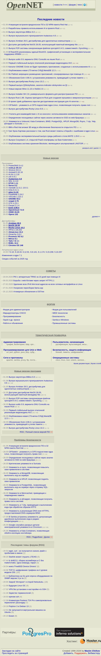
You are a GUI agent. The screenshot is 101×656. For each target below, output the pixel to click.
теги (80, 5)
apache (9, 360)
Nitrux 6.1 (12, 239)
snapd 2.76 (13, 201)
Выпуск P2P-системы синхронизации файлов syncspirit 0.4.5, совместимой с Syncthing (48, 48)
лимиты (66, 352)
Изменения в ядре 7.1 (12, 255)
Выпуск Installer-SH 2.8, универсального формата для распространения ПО (43, 94)
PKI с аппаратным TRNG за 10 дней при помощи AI (36, 277)
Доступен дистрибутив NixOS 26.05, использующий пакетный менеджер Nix (43, 44)
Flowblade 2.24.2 (15, 194)
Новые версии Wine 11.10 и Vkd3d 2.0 (26, 89)
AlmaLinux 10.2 (15, 232)
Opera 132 (13, 214)
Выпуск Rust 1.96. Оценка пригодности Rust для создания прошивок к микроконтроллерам (49, 98)
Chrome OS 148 (15, 245)
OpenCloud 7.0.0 (16, 210)
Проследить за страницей (15, 653)
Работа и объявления (13, 323)
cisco (58, 360)
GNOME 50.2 (14, 199)
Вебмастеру (94, 653)
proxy (23, 360)
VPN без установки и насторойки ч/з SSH (27, 589)
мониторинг (19, 344)
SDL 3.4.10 (13, 181)
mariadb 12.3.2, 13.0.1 (18, 188)
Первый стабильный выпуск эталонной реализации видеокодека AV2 (40, 63)
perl (11, 352)
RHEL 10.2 (13, 243)
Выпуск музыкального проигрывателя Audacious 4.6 (32, 36)
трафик (9, 344)
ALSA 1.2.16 (13, 174)
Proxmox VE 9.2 (15, 236)
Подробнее (37, 537)
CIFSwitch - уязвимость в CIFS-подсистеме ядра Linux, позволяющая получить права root (49, 105)
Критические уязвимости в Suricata (25, 463)
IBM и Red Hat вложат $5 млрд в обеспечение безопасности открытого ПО (42, 127)
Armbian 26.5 (14, 223)
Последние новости (50, 19)
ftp (28, 360)
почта (32, 360)
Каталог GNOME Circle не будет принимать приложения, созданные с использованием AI (49, 67)
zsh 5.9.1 (12, 177)
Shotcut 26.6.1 (14, 170)
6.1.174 (41, 252)
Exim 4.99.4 (13, 208)
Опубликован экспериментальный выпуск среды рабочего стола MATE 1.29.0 (44, 136)
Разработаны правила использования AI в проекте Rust (33, 28)
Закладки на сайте (11, 651)
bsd (68, 360)
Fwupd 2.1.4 (13, 205)
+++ (65, 5)
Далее (48, 537)
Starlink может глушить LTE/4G (23, 557)
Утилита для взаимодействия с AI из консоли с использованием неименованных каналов (49, 114)
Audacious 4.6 (15, 179)
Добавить (68, 653)
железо (80, 360)
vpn (32, 344)
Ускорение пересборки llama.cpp (28, 288)
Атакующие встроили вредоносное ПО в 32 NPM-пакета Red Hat (37, 24)
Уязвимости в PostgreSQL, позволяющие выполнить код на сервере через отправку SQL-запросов (26, 487)
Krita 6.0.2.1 (13, 190)
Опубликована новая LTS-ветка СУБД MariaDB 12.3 (32, 70)
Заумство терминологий (20, 593)
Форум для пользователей (64, 309)
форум (72, 5)
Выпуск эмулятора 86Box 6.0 (21, 32)
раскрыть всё (87, 148)
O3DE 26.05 (13, 212)
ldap (27, 344)
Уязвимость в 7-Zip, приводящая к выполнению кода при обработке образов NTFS (28, 506)
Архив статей (96, 363)
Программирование (12, 316)
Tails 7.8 (12, 241)
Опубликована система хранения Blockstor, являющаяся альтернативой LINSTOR (45, 143)
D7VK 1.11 (13, 183)
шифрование (77, 352)
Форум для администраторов (16, 309)
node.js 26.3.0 (14, 168)
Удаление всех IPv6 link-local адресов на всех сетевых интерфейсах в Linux (48, 284)
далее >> (97, 148)
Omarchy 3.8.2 (14, 234)
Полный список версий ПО (39, 432)
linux (63, 360)
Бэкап (11, 616)
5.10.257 (58, 252)
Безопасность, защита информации (72, 350)
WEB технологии (60, 313)
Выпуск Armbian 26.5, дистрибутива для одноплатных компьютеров (40, 41)
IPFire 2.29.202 (15, 230)
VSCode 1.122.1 (15, 196)
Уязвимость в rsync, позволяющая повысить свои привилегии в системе (26, 468)
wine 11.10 (13, 192)
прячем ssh (14, 597)
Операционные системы (66, 358)
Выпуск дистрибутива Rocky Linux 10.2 (26, 81)
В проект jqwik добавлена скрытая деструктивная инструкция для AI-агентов (44, 101)
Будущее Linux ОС (17, 585)
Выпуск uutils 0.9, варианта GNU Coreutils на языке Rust (34, 59)
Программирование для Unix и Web (22, 350)
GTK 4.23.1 (13, 203)
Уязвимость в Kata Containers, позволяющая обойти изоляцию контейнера (26, 532)
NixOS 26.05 (14, 225)
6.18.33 (18, 252)
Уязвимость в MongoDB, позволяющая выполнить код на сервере (24, 474)
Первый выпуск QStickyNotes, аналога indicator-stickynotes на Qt (38, 85)
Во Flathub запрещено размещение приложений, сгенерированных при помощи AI (46, 74)
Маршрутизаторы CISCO (14, 313)
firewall (59, 352)
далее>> (96, 216)
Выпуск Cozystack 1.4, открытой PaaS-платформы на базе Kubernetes (40, 140)
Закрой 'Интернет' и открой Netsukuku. (26, 582)
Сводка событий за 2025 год (15, 259)
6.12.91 (26, 252)
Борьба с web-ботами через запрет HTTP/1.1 (33, 280)
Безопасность (58, 316)
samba (17, 360)
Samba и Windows (60, 320)
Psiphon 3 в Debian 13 (19, 606)
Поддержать (80, 653)
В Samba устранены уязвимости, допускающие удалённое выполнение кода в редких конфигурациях (28, 519)
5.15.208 (49, 252)
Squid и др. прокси (11, 320)
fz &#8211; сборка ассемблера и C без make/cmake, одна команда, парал (24, 561)
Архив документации (81, 363)
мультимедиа (75, 344)
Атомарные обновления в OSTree (28, 291)
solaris (73, 360)
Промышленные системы (64, 323)
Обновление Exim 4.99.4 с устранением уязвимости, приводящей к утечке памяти (46, 78)
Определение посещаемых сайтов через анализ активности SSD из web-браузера (46, 118)
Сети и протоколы (13, 358)
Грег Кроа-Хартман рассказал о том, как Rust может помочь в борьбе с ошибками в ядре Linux (51, 131)
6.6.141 (33, 252)
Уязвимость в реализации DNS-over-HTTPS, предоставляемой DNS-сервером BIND (26, 512)
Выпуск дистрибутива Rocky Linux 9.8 (26, 109)
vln (18, 241)
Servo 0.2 (12, 185)
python (17, 352)
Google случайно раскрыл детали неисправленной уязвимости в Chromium (23, 526)
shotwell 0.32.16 (15, 172)
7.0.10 (11, 252)
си (7, 352)
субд (32, 352)
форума (34, 545)
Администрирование (14, 342)
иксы (84, 344)
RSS (22, 432)
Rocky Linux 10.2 (16, 227)
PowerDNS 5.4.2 (15, 165)
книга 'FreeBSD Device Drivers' (22, 566)
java (23, 352)
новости (58, 5)
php (27, 352)
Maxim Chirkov (92, 651)
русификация (62, 344)
